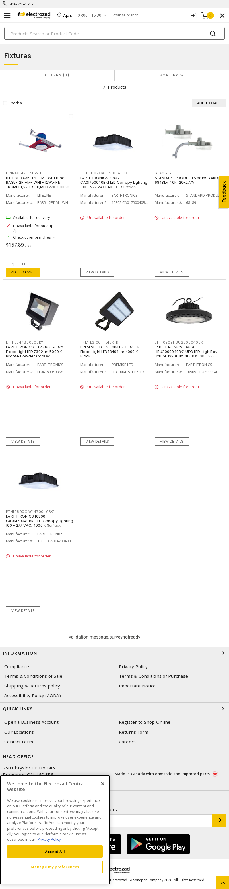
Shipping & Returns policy (32, 686)
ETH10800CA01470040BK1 (30, 511)
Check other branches (32, 237)
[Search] (114, 33)
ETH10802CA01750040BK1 (104, 173)
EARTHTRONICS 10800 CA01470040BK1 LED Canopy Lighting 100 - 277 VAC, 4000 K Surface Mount (39, 523)
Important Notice (137, 686)
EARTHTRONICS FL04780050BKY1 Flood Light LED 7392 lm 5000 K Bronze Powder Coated (35, 352)
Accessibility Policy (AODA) (32, 695)
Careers (127, 741)
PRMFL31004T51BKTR (99, 342)
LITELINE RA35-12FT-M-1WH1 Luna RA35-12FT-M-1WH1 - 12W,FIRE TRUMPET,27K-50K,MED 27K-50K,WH (39, 182)
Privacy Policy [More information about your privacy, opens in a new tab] (49, 839)
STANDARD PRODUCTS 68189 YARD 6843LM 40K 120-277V (186, 180)
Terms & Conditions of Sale (33, 676)
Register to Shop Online (145, 722)
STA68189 (164, 173)
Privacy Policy (133, 666)
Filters (57, 75)
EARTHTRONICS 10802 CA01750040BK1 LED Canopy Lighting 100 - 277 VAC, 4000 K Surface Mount (113, 184)
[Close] (102, 783)
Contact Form (18, 741)
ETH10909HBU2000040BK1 (180, 342)
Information (114, 653)
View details (97, 272)
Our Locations (19, 732)
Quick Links (114, 709)
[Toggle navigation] (7, 15)
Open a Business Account (31, 722)
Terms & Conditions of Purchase (153, 676)
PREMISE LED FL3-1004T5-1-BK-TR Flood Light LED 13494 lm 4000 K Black (110, 352)
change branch (126, 15)
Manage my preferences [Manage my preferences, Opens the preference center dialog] (55, 866)
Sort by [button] (168, 75)
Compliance (16, 666)
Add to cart (23, 272)
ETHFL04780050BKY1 (25, 342)
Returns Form (133, 732)
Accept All (55, 851)
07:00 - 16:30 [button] (89, 15)
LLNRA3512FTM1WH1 (24, 173)
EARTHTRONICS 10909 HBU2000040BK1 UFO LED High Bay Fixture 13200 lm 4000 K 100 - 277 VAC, (186, 354)
